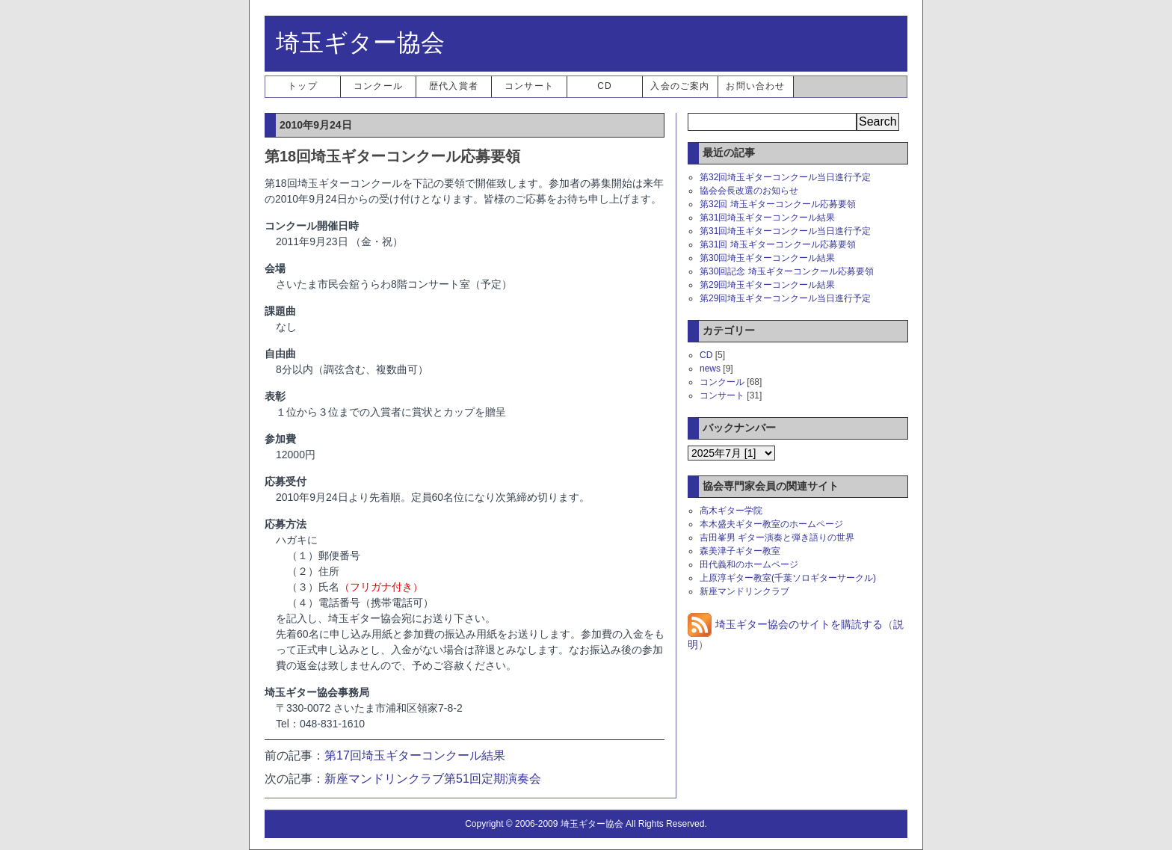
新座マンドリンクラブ (744, 591)
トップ (303, 86)
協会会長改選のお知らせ (749, 190)
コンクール (378, 86)
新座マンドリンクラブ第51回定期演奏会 (432, 778)
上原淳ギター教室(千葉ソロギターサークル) (788, 578)
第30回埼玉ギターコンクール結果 (767, 258)
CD (604, 86)
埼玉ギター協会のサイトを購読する (785, 624)
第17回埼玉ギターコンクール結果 (414, 755)
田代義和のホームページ (749, 564)
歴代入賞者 (453, 86)
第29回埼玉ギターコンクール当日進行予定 (785, 298)
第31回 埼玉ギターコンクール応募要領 (778, 244)
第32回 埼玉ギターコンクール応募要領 (778, 204)
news (710, 368)
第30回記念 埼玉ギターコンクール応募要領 (787, 271)
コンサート (529, 86)
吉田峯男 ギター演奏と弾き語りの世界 (777, 537)
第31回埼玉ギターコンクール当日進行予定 (785, 231)
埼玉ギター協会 (360, 42)
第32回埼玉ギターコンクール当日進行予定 (785, 177)
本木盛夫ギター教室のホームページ (771, 524)
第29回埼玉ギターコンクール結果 (767, 285)
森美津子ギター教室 (740, 551)
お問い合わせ (755, 86)
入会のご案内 (679, 86)
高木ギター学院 (731, 510)
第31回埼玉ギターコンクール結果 (767, 217)
